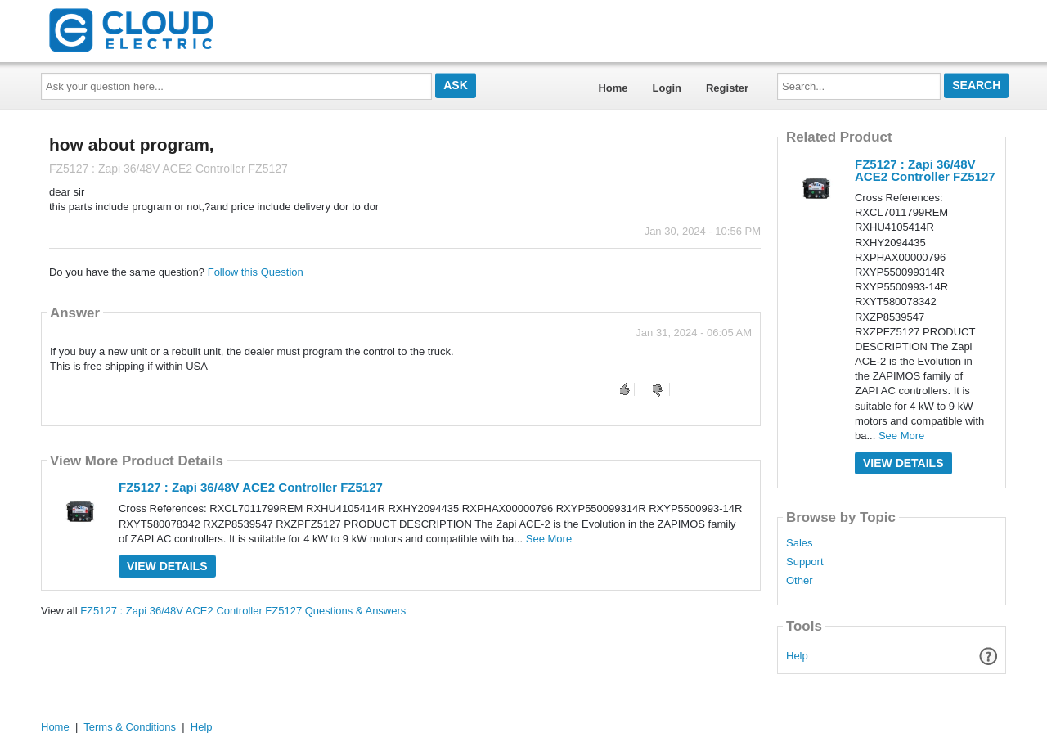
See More (549, 539)
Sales (799, 543)
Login (667, 88)
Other (799, 581)
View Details (167, 566)
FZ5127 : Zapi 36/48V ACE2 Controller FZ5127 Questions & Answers (243, 611)
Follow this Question (255, 272)
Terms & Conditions (129, 727)
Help (797, 656)
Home (612, 88)
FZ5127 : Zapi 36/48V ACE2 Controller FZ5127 (251, 487)
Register (727, 88)
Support (805, 562)
